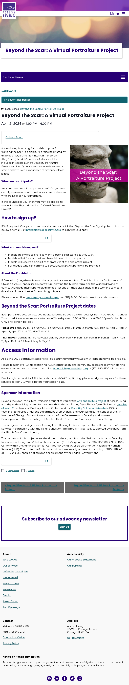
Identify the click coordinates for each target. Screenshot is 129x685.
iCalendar (31, 471)
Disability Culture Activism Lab (89, 408)
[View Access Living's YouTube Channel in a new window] (49, 678)
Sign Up (64, 527)
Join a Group (10, 601)
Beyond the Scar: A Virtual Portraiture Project (31, 487)
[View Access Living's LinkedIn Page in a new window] (56, 678)
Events (7, 595)
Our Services (10, 565)
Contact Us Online (14, 637)
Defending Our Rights (15, 571)
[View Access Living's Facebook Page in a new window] (64, 678)
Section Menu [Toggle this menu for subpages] (64, 77)
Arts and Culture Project (91, 401)
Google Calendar (13, 471)
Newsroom (9, 589)
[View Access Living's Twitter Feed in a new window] (72, 678)
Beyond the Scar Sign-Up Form (24, 238)
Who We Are (10, 559)
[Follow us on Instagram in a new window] (79, 678)
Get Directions (75, 638)
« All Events (8, 91)
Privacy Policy (11, 643)
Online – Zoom (14, 137)
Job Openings (11, 607)
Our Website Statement (81, 559)
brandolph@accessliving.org (43, 230)
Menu (117, 13)
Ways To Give (11, 583)
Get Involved (10, 577)
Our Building (74, 565)
